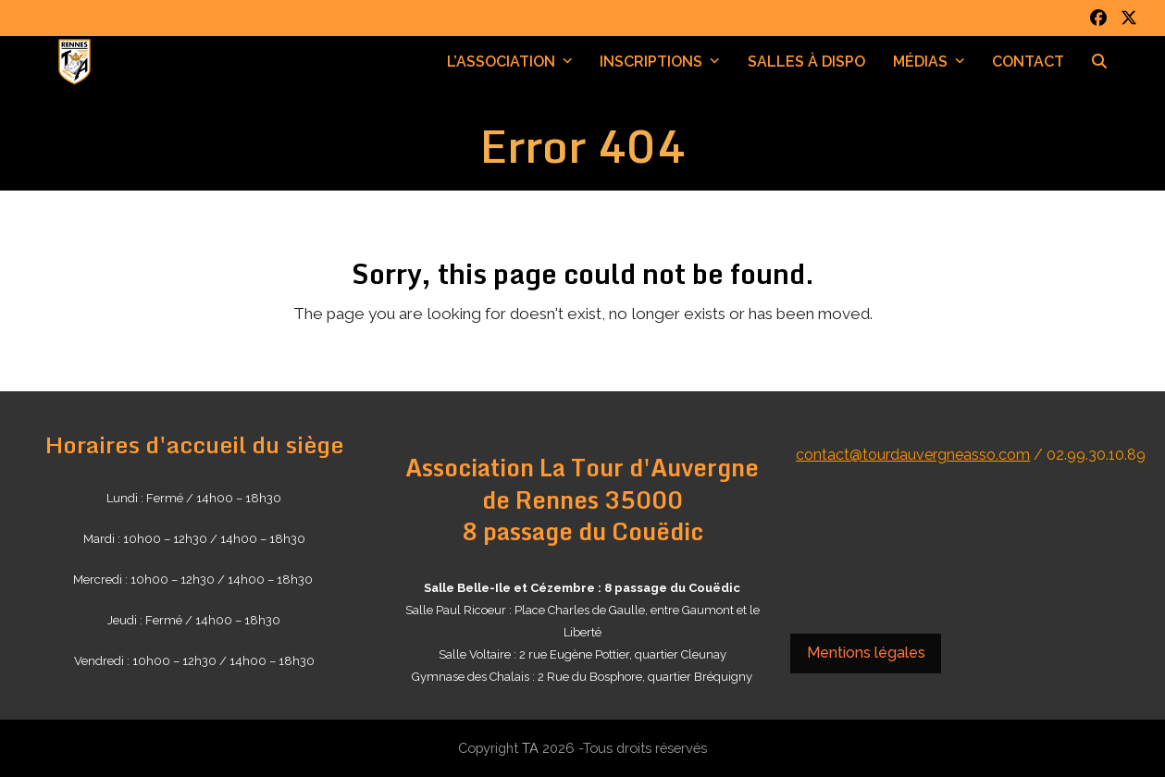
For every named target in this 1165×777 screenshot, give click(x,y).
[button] (1099, 62)
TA (530, 748)
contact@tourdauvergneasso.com (913, 454)
